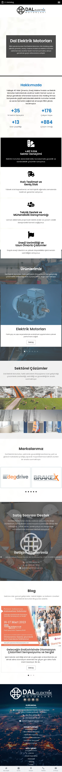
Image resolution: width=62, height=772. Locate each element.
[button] (59, 2)
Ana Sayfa (6, 770)
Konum (31, 770)
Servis (18, 770)
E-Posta (55, 770)
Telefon (43, 770)
